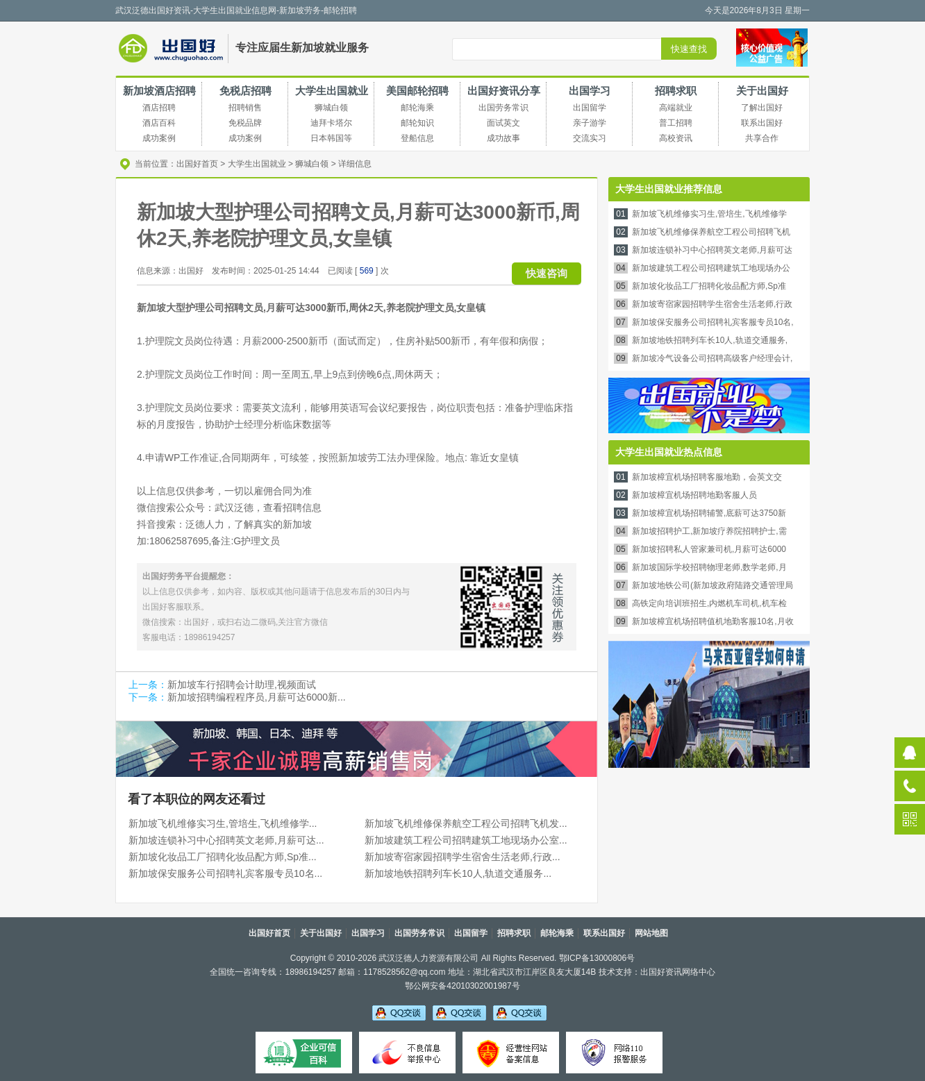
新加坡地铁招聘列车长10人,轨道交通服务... (458, 873)
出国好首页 (197, 164)
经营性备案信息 (510, 1052)
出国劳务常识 (419, 933)
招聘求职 (676, 91)
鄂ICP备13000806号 (597, 958)
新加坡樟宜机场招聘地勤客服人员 (694, 495)
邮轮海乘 (557, 933)
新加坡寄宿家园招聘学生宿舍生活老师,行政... (462, 856)
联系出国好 (604, 933)
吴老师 (399, 1012)
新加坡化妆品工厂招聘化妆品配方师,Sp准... (222, 856)
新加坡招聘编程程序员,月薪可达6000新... (256, 697)
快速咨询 (546, 273)
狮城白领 (311, 164)
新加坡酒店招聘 (159, 91)
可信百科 (304, 1052)
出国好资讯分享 (503, 91)
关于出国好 (762, 91)
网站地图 (651, 933)
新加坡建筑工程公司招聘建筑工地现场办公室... (466, 840)
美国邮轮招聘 (417, 91)
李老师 (459, 1012)
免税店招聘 (245, 91)
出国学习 (589, 91)
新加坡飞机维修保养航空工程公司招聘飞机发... (466, 823)
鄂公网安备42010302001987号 (462, 986)
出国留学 (471, 933)
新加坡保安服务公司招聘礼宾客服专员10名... (225, 873)
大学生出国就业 (331, 91)
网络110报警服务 (614, 1052)
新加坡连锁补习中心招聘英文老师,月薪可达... (226, 840)
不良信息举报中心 (407, 1052)
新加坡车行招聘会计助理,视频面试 (241, 684)
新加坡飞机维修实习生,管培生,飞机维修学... (222, 823)
